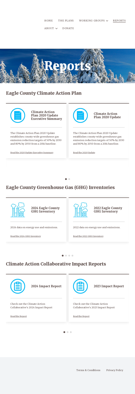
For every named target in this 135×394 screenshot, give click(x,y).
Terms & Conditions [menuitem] (88, 351)
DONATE (68, 18)
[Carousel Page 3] (69, 237)
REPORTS (119, 11)
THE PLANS (66, 11)
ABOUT (49, 18)
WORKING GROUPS (92, 11)
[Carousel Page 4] (72, 237)
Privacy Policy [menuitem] (114, 351)
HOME (48, 11)
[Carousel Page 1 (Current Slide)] (66, 160)
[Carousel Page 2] (69, 160)
